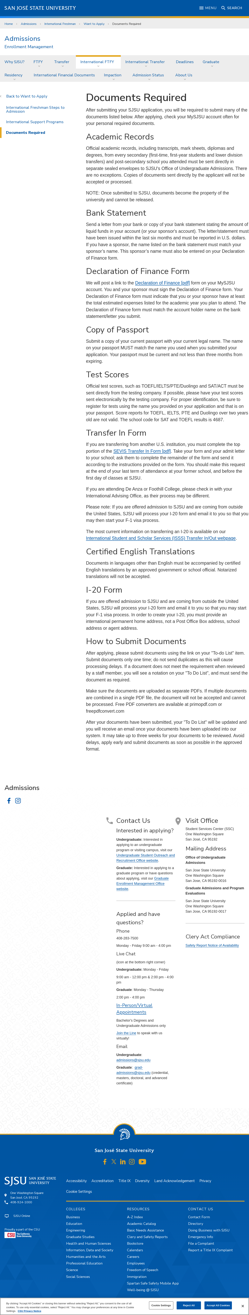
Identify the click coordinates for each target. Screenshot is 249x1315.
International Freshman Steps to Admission (35, 109)
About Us (183, 75)
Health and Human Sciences (88, 1243)
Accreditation (102, 1180)
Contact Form (199, 1217)
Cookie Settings (79, 1191)
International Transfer (145, 62)
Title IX (124, 1180)
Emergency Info (200, 1237)
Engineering (75, 1230)
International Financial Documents (64, 75)
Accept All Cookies (218, 1305)
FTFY (38, 62)
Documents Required (126, 24)
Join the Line (126, 1033)
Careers (133, 1256)
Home (8, 24)
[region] (124, 1306)
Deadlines (185, 62)
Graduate (211, 62)
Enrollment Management (28, 47)
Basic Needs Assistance (145, 1230)
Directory (195, 1223)
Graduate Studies (80, 1237)
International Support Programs (35, 122)
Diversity (142, 1180)
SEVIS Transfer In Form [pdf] (142, 451)
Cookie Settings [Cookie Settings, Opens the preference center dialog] (161, 1305)
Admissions (29, 24)
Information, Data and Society (89, 1250)
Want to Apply (94, 24)
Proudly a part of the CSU (22, 1232)
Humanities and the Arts (86, 1256)
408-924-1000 (21, 1202)
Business (73, 1217)
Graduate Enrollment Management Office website (142, 883)
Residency (13, 75)
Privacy (205, 1180)
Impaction (112, 75)
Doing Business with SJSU (209, 1230)
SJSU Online (21, 1216)
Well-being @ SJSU (143, 1290)
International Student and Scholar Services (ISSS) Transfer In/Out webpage (161, 538)
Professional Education (84, 1263)
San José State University (40, 8)
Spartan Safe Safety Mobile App (153, 1283)
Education (74, 1223)
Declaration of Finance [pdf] (162, 282)
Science (72, 1270)
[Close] (242, 1306)
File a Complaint (201, 1243)
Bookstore (135, 1243)
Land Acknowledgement (174, 1180)
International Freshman (60, 24)
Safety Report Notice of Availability (212, 945)
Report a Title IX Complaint (210, 1250)
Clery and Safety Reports (147, 1237)
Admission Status (148, 75)
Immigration (136, 1276)
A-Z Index (135, 1217)
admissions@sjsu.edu (133, 1060)
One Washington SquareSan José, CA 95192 (27, 1195)
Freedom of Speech (142, 1270)
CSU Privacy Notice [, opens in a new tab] (29, 1311)
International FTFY (97, 62)
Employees (136, 1263)
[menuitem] (14, 61)
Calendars (135, 1250)
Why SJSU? (14, 62)
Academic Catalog (141, 1223)
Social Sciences (78, 1276)
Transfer (61, 62)
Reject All (189, 1305)
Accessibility (76, 1180)
